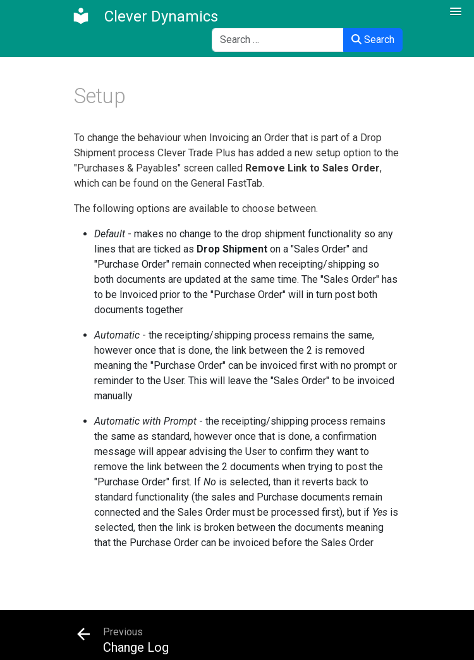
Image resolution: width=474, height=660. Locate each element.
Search (372, 40)
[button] (456, 12)
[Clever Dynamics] (144, 16)
